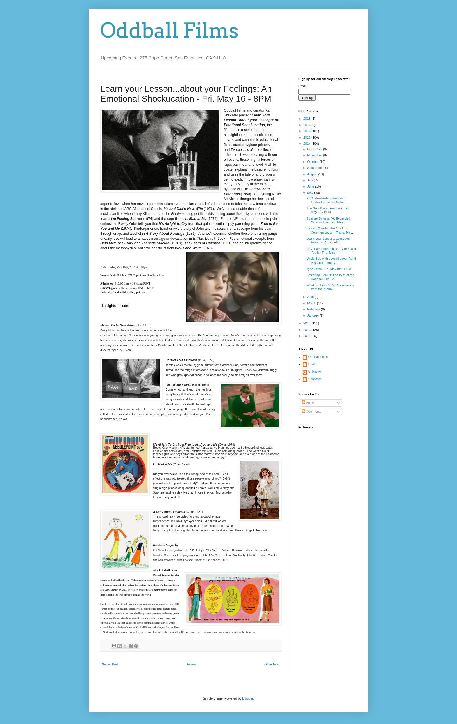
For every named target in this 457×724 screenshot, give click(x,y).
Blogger (247, 698)
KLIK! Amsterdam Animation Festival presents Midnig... (327, 200)
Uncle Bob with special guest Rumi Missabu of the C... (331, 260)
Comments (311, 411)
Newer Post (110, 664)
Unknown (315, 371)
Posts (308, 403)
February (314, 309)
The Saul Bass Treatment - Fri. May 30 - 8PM (328, 210)
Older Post (272, 664)
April (310, 297)
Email (302, 86)
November (315, 155)
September (315, 167)
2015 (307, 137)
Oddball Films (169, 30)
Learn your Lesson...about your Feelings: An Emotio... (328, 240)
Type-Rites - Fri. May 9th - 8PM (328, 269)
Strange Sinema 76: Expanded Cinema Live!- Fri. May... (328, 220)
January (313, 315)
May (310, 193)
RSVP (312, 364)
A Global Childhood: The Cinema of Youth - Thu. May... (331, 250)
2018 (307, 118)
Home (191, 664)
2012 (307, 329)
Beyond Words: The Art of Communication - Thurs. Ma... (329, 230)
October (313, 161)
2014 (307, 143)
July (310, 180)
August (312, 174)
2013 (307, 323)
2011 (307, 336)
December (315, 149)
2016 (307, 131)
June (311, 186)
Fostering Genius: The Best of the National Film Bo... (330, 276)
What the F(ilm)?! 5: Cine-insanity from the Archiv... (330, 287)
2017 (307, 125)
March (312, 303)
